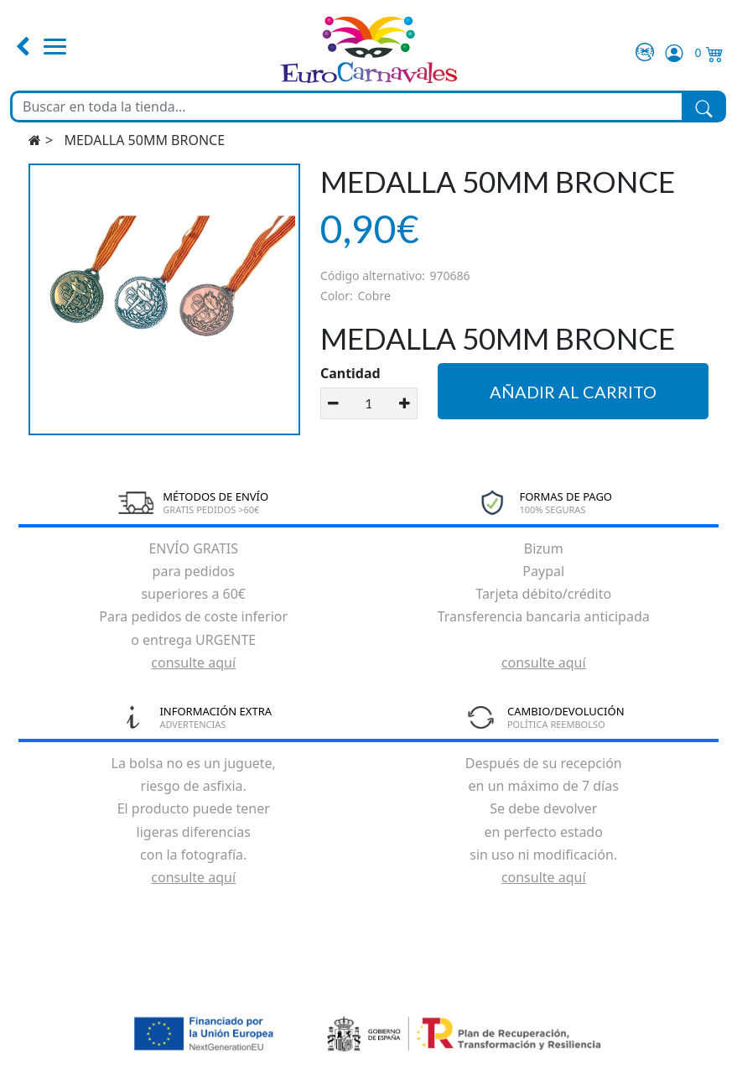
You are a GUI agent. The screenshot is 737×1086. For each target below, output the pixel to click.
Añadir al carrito (573, 392)
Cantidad (350, 373)
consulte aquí (193, 662)
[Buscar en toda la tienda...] (347, 106)
